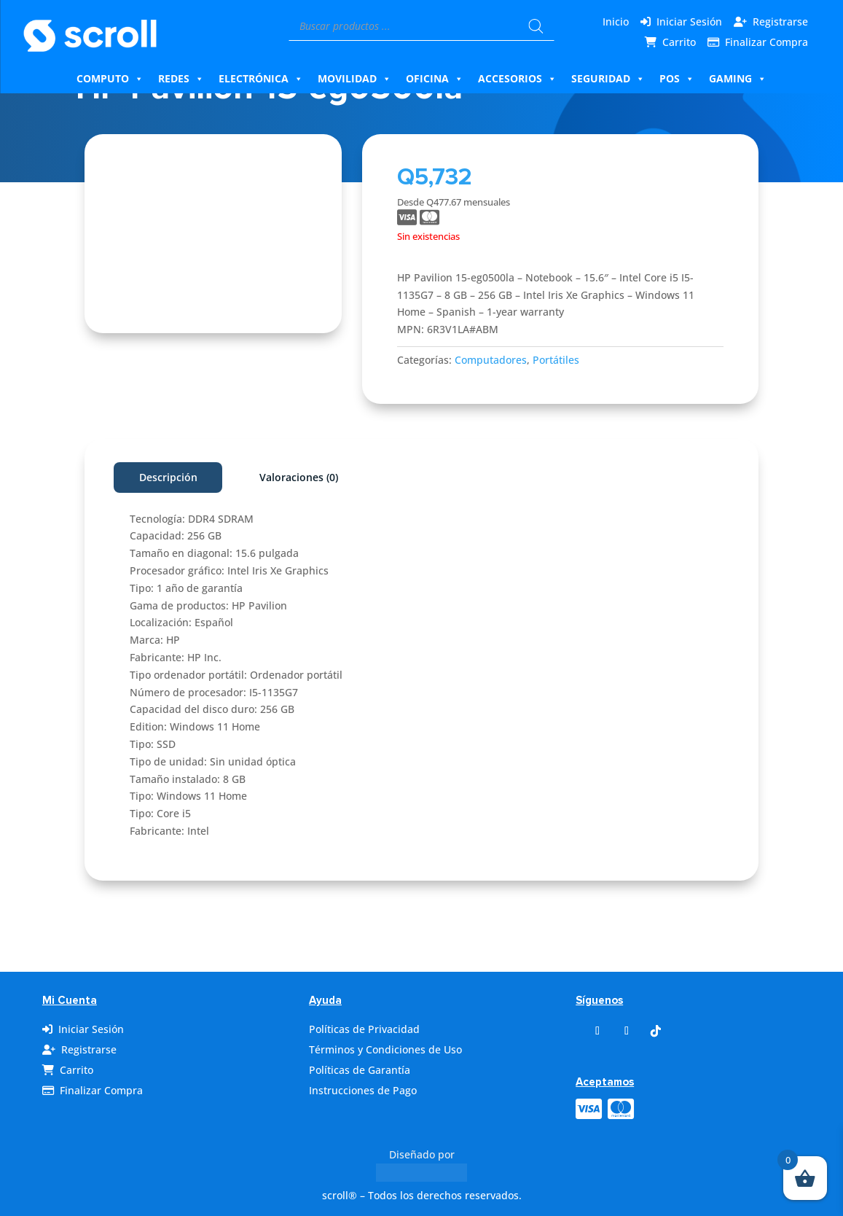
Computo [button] (110, 78)
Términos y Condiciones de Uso (385, 1049)
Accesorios (517, 78)
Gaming (737, 78)
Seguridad (608, 78)
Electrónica (261, 78)
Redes (181, 78)
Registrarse (780, 21)
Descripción (168, 477)
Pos (676, 78)
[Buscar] (536, 26)
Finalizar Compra (766, 42)
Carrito (679, 42)
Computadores (491, 360)
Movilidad (354, 78)
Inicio (616, 21)
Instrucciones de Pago (363, 1090)
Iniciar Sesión (689, 21)
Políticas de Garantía (359, 1070)
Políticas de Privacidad (364, 1029)
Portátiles (556, 360)
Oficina (434, 78)
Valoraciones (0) (298, 477)
